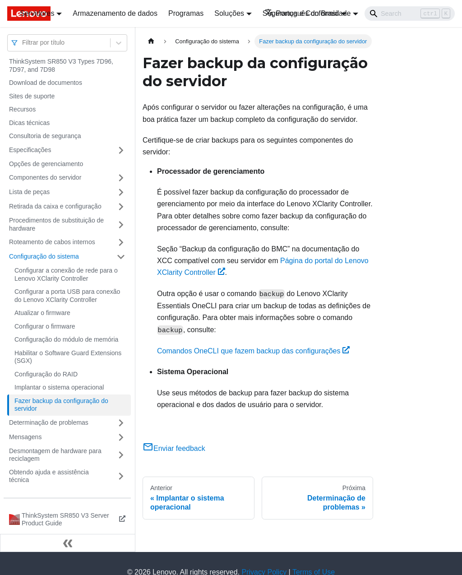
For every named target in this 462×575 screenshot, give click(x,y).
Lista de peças (29, 191)
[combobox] (23, 42)
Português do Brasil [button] (302, 13)
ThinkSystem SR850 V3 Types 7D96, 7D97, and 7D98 (61, 65)
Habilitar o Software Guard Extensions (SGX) (67, 357)
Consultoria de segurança (45, 135)
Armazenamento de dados (115, 13)
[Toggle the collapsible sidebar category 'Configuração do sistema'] (121, 257)
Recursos (22, 109)
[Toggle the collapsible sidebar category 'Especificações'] (121, 150)
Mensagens (25, 437)
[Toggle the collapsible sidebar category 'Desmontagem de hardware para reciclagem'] (121, 455)
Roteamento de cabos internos (52, 242)
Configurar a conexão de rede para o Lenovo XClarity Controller (66, 274)
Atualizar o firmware (42, 312)
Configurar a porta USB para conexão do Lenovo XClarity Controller (67, 295)
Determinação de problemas (48, 422)
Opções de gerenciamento (46, 163)
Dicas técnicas (29, 122)
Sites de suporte (32, 96)
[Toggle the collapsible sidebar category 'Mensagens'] (121, 437)
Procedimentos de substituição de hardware (56, 224)
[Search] (410, 13)
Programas (185, 13)
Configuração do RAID (46, 374)
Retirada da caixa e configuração (55, 206)
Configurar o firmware (44, 326)
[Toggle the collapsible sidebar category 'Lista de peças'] (121, 192)
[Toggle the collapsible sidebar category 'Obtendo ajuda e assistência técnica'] (121, 476)
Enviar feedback (174, 448)
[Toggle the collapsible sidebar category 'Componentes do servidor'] (121, 178)
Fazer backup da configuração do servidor (61, 405)
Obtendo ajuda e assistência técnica (49, 476)
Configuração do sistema (44, 256)
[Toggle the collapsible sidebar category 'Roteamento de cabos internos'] (121, 242)
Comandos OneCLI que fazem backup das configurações (253, 351)
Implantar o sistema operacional (59, 387)
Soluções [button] (229, 13)
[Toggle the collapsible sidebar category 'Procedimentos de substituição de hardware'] (121, 224)
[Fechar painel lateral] (67, 543)
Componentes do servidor (45, 177)
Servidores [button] (37, 13)
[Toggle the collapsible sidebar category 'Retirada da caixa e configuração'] (121, 206)
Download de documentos (45, 82)
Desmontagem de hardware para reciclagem (55, 455)
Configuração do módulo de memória (66, 339)
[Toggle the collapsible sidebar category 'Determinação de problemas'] (121, 423)
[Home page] (151, 41)
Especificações (30, 149)
